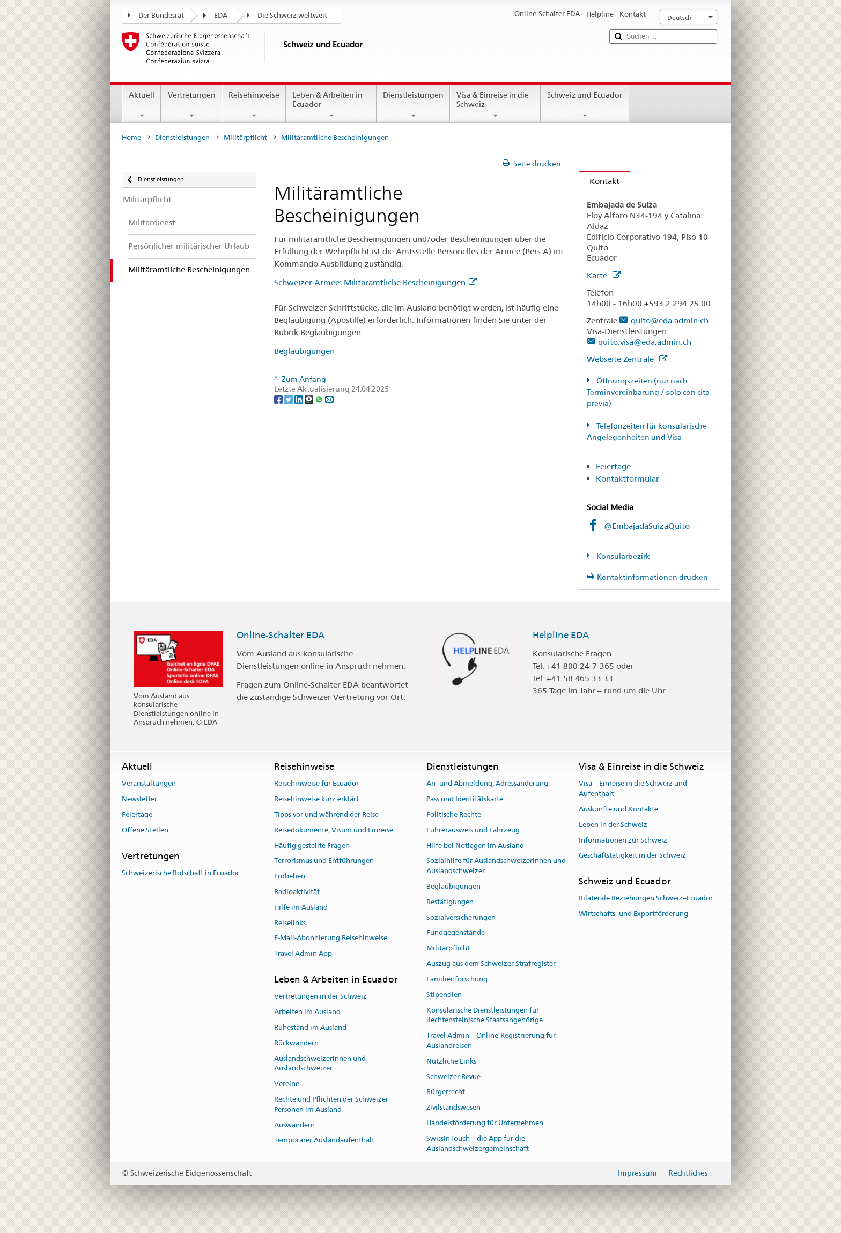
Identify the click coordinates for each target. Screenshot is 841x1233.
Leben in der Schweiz (613, 825)
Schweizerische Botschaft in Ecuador (180, 873)
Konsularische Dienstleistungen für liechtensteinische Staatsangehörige (484, 1015)
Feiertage (613, 466)
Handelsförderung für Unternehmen (484, 1123)
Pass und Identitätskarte (464, 799)
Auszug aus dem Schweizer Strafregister (491, 963)
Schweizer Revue (453, 1077)
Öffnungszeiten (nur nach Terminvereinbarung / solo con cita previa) (648, 392)
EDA (220, 15)
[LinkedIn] (299, 399)
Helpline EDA (561, 635)
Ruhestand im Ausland (310, 1027)
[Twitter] (289, 399)
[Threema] (310, 399)
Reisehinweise (254, 105)
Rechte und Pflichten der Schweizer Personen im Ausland (331, 1104)
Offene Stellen (145, 830)
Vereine (286, 1084)
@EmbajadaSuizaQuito (647, 526)
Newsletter (139, 799)
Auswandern (294, 1125)
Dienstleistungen (413, 105)
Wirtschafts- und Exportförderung (633, 914)
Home (131, 138)
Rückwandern (296, 1043)
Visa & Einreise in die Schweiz (495, 105)
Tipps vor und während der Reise (326, 814)
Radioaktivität (297, 892)
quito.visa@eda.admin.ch (644, 342)
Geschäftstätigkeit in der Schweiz (632, 856)
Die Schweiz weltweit (292, 15)
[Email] (329, 399)
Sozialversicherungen (461, 917)
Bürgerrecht (445, 1092)
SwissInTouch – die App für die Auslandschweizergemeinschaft (477, 1143)
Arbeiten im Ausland (307, 1012)
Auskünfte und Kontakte (618, 809)
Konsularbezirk (622, 556)
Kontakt (599, 181)
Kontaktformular (627, 479)
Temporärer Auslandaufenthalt (324, 1140)
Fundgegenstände (455, 933)
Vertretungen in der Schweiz (320, 997)
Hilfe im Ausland (301, 907)
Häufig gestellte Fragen (312, 845)
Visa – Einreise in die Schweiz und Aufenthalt (633, 789)
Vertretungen (191, 105)
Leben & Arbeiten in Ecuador (331, 105)
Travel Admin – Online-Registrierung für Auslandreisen (491, 1040)
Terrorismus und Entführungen (324, 861)
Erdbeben (289, 876)
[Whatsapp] (320, 399)
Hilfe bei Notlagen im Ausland (475, 845)
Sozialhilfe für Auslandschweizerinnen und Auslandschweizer (496, 866)
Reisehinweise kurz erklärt (316, 799)
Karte (604, 275)
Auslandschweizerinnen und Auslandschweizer (320, 1063)
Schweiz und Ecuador (584, 105)
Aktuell (141, 105)
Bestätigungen (450, 902)
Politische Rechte (453, 814)
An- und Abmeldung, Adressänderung (487, 784)
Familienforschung (457, 979)
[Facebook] (279, 399)
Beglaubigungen (304, 351)
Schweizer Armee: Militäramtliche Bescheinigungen (375, 282)
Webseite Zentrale (627, 359)
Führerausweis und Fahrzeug (473, 830)
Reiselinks (290, 923)
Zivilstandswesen (453, 1107)
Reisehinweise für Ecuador (316, 784)
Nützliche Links (451, 1061)
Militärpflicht (245, 138)
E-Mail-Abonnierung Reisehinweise (330, 938)
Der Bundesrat (161, 15)
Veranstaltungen (149, 784)
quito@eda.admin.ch (670, 320)
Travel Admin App (303, 954)
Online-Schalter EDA (280, 635)
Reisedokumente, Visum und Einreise (333, 830)
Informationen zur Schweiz (623, 840)
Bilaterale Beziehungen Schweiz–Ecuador (646, 899)
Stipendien (444, 995)
